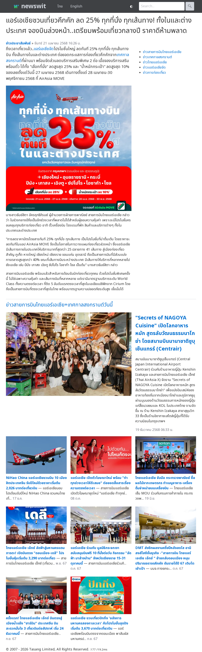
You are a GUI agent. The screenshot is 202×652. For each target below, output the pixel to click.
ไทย (60, 6)
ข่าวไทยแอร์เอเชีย (155, 62)
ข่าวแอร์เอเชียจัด (154, 67)
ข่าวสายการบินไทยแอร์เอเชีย (162, 52)
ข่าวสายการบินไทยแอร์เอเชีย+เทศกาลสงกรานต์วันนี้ (59, 305)
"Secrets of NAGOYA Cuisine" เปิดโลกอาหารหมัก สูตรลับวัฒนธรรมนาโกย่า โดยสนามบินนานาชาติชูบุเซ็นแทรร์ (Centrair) (165, 333)
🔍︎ (190, 6)
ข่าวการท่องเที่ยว (154, 72)
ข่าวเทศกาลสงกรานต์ (157, 57)
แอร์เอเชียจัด (44, 49)
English (76, 6)
